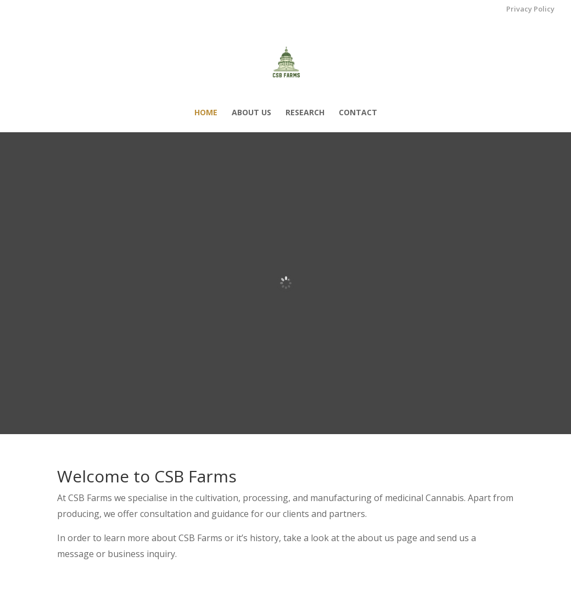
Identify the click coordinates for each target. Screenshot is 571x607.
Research (305, 113)
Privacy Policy (530, 9)
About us (251, 113)
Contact (358, 113)
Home (205, 113)
